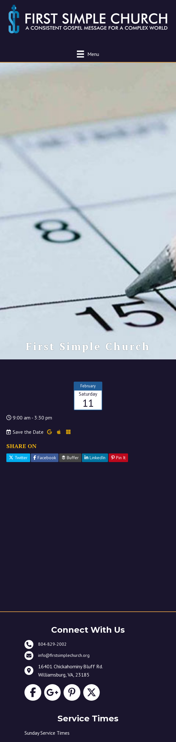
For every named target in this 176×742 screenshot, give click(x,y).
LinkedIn (95, 457)
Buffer (70, 457)
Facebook (44, 457)
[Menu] (87, 54)
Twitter (18, 457)
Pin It (118, 457)
